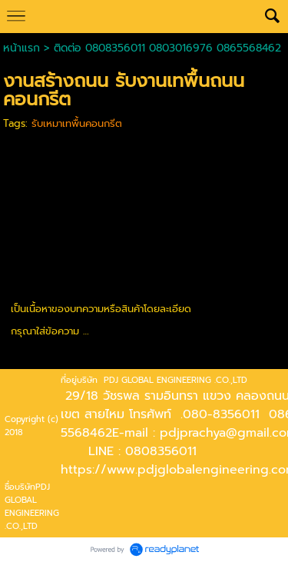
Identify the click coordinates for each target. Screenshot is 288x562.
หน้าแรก (21, 48)
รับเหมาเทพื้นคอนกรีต (76, 123)
